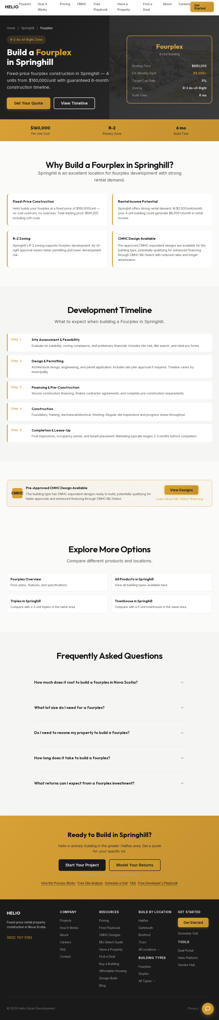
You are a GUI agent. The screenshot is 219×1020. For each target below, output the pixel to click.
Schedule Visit (188, 933)
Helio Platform (188, 958)
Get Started (200, 6)
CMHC (81, 4)
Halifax (143, 920)
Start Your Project (82, 865)
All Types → (147, 981)
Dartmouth (146, 928)
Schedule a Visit (116, 883)
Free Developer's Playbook (158, 883)
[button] (109, 682)
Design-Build (108, 978)
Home (11, 28)
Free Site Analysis (90, 883)
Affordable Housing (113, 971)
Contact (65, 956)
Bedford (144, 935)
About (167, 4)
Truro (142, 942)
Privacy (193, 1008)
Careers (184, 4)
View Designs (181, 490)
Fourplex (145, 966)
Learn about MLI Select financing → (181, 499)
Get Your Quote (28, 103)
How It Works (69, 928)
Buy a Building (109, 964)
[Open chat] (208, 1009)
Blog (102, 985)
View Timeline (74, 103)
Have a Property (111, 949)
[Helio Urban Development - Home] (12, 6)
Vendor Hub (186, 965)
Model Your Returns (134, 865)
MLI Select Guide (111, 942)
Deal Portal (185, 950)
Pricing (65, 4)
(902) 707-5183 (19, 937)
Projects (25, 4)
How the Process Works (58, 883)
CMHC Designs (109, 935)
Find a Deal (107, 956)
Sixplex (144, 973)
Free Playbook (109, 928)
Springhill (27, 28)
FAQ (133, 883)
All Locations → (149, 949)
